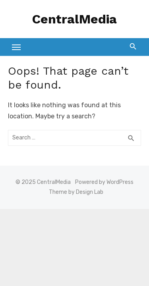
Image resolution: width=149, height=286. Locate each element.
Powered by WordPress (104, 182)
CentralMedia (74, 19)
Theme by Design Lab (76, 192)
